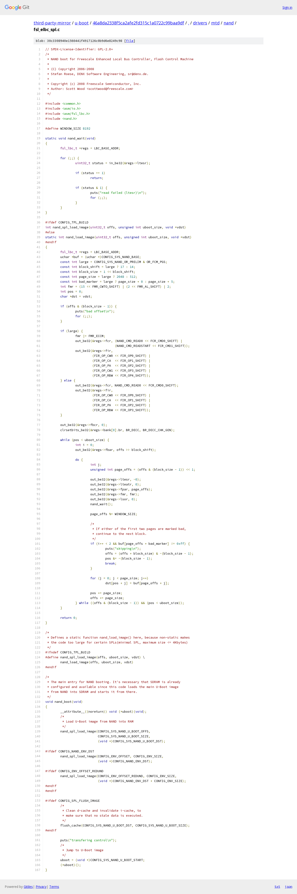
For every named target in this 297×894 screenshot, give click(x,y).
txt (277, 886)
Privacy (41, 886)
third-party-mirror (52, 23)
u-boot (82, 23)
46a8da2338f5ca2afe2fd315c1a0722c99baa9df (138, 23)
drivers (200, 23)
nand (229, 23)
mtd (215, 23)
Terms (54, 886)
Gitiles (28, 886)
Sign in (287, 7)
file (129, 41)
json (288, 886)
